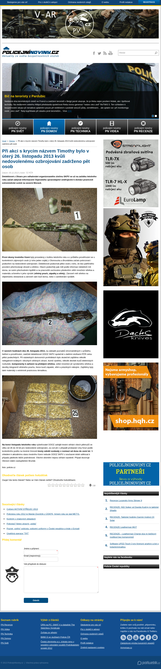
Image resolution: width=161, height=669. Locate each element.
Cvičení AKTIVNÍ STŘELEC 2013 (22, 509)
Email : (32, 555)
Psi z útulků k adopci (47, 2)
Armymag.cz (126, 647)
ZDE (70, 111)
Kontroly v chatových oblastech (21, 519)
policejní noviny (17, 126)
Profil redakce (126, 2)
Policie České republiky (116, 566)
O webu (105, 2)
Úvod (4, 141)
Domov (12, 141)
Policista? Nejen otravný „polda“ (21, 523)
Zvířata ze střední (49, 632)
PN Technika (7, 634)
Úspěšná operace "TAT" (18, 533)
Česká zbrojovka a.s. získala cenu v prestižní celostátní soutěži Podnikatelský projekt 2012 (60, 644)
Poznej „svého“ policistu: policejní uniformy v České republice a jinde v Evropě (43, 528)
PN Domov (6, 638)
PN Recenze (7, 625)
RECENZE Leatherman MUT (123, 527)
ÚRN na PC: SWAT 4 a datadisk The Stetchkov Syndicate (58, 626)
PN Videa (5, 629)
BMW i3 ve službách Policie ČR (55, 637)
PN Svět (5, 643)
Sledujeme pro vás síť (17, 2)
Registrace (149, 2)
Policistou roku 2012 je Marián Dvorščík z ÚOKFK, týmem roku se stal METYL (43, 514)
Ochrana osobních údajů (79, 2)
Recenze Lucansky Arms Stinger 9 (126, 500)
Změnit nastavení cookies (92, 647)
